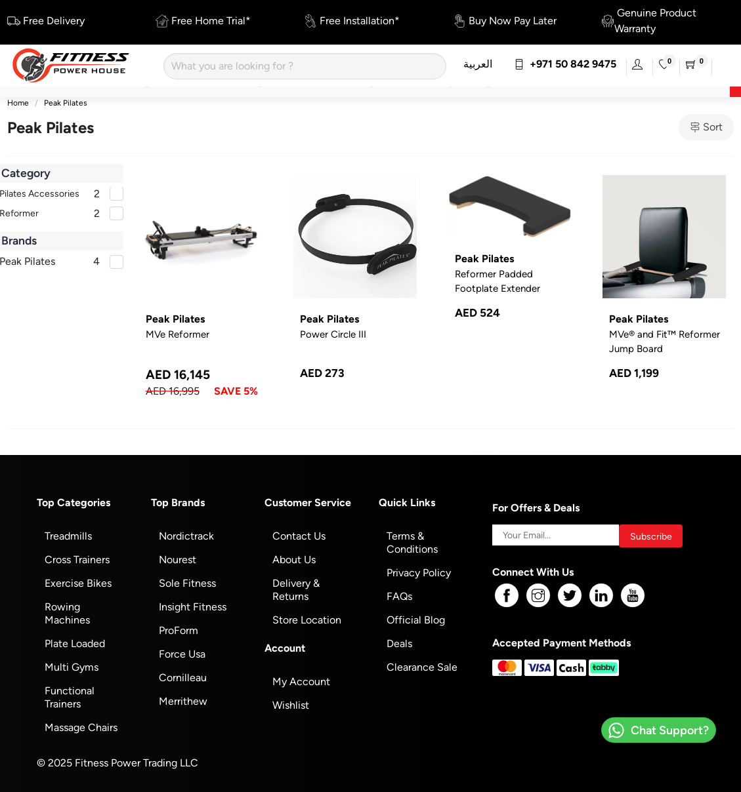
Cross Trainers (77, 559)
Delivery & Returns (296, 590)
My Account (301, 681)
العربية (477, 64)
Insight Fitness (192, 607)
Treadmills (68, 536)
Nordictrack (186, 536)
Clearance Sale (422, 667)
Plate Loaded (75, 643)
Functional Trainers (70, 697)
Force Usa (182, 654)
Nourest (177, 559)
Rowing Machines (67, 613)
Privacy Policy (419, 572)
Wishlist (290, 705)
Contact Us (299, 536)
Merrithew (183, 701)
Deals (399, 643)
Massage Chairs (81, 727)
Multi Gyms (71, 667)
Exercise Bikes (78, 583)
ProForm (178, 630)
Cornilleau (183, 677)
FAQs (399, 596)
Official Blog (416, 620)
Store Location (306, 620)
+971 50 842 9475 (565, 64)
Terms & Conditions (412, 542)
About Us (294, 559)
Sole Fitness (187, 583)
